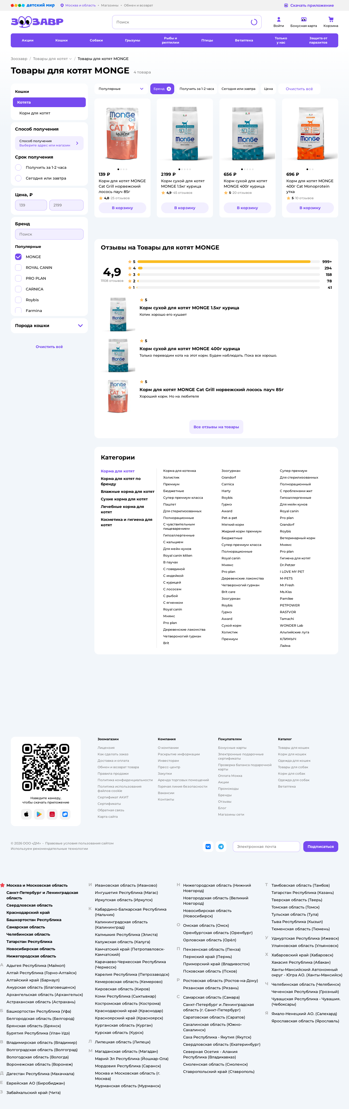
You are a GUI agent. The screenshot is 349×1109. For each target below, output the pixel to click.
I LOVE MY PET (292, 572)
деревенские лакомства (184, 629)
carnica (228, 484)
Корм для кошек (292, 754)
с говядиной (174, 569)
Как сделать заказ (113, 754)
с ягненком (173, 603)
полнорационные (178, 518)
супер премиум (293, 471)
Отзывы (225, 801)
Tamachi (287, 619)
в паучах (170, 562)
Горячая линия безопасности (182, 786)
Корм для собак (291, 773)
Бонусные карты (232, 748)
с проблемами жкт (296, 491)
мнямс (169, 616)
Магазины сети (231, 814)
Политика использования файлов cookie (119, 788)
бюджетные (173, 491)
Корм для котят (34, 113)
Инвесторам (168, 761)
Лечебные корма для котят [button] (122, 509)
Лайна (285, 646)
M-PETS (286, 578)
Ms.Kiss (286, 592)
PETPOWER (290, 605)
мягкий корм (233, 524)
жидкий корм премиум (242, 531)
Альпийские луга (294, 632)
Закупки (165, 773)
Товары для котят (50, 58)
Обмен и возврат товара (118, 767)
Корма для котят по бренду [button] (121, 481)
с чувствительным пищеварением (179, 526)
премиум (171, 484)
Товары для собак (293, 767)
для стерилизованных (182, 511)
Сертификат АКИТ (113, 797)
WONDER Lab (291, 625)
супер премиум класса (183, 498)
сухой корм (231, 625)
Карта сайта (108, 817)
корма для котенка (179, 471)
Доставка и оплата (113, 761)
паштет (169, 504)
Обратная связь (111, 810)
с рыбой (170, 596)
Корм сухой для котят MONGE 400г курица (190, 348)
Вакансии (166, 793)
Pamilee (286, 598)
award (227, 511)
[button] (121, 88)
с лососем (172, 589)
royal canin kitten (177, 555)
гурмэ (227, 504)
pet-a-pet (229, 518)
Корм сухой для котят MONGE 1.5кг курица (189, 307)
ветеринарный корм (297, 538)
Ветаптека (287, 786)
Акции (223, 782)
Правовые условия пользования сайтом (79, 843)
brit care (228, 592)
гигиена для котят (295, 558)
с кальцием (173, 542)
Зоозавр (19, 58)
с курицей (172, 582)
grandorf (229, 477)
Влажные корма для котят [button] (127, 491)
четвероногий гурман (182, 636)
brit (166, 643)
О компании (168, 748)
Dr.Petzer (287, 565)
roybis (227, 498)
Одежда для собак (293, 780)
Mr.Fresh (287, 585)
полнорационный (295, 484)
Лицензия (106, 748)
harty (226, 491)
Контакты (166, 799)
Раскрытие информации (179, 754)
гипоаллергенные (179, 535)
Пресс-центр (169, 767)
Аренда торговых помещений (183, 780)
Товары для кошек (293, 748)
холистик (171, 477)
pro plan (170, 623)
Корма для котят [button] (117, 471)
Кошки (22, 91)
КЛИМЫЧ (288, 639)
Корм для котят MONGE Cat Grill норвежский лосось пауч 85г (212, 389)
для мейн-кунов (177, 549)
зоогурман (231, 471)
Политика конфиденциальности (125, 780)
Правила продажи (113, 773)
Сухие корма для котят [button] (124, 499)
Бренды (225, 795)
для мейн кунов (293, 504)
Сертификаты (109, 804)
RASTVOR (288, 612)
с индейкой (173, 576)
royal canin (172, 609)
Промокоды (228, 789)
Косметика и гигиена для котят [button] (126, 522)
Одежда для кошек (294, 761)
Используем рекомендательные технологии (49, 849)
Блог (222, 808)
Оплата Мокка (230, 776)
